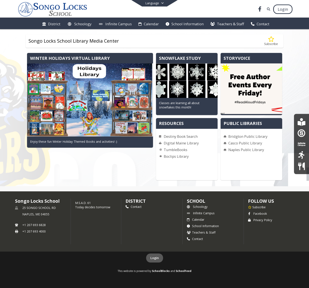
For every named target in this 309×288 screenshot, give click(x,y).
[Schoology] (301, 133)
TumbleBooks (175, 149)
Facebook (257, 214)
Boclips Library (176, 156)
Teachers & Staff (201, 232)
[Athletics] (301, 155)
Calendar (195, 220)
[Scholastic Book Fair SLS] (301, 122)
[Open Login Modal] (282, 9)
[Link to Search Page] (267, 9)
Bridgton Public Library (247, 136)
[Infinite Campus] (301, 144)
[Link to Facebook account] (260, 10)
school (196, 201)
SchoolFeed (183, 271)
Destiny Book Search (181, 136)
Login (154, 258)
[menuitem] (51, 23)
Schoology (197, 207)
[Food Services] (301, 166)
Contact (134, 207)
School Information (203, 226)
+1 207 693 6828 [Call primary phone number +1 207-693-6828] (34, 225)
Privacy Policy (260, 220)
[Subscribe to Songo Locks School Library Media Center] (271, 41)
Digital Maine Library (181, 143)
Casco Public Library (245, 143)
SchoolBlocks (161, 271)
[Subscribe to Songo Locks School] (257, 207)
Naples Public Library (246, 149)
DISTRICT (136, 201)
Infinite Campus (201, 213)
